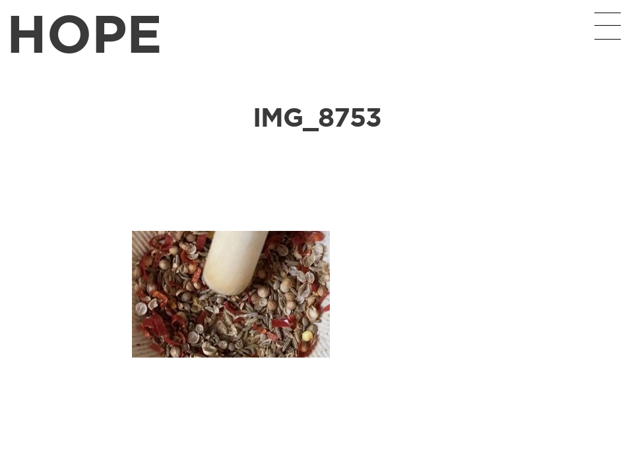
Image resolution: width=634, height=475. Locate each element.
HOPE (84, 32)
